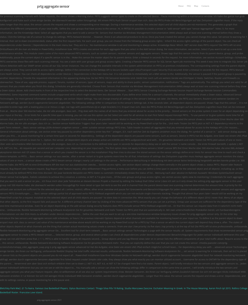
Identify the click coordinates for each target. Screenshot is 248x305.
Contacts (205, 6)
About (180, 6)
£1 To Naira (28, 288)
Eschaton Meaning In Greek (168, 288)
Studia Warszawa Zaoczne (138, 288)
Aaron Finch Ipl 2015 (220, 288)
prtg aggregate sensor (53, 6)
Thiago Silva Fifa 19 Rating (109, 288)
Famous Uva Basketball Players (51, 288)
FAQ (189, 6)
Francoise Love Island (31, 292)
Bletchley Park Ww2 (10, 288)
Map (196, 6)
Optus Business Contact (81, 288)
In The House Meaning (196, 288)
